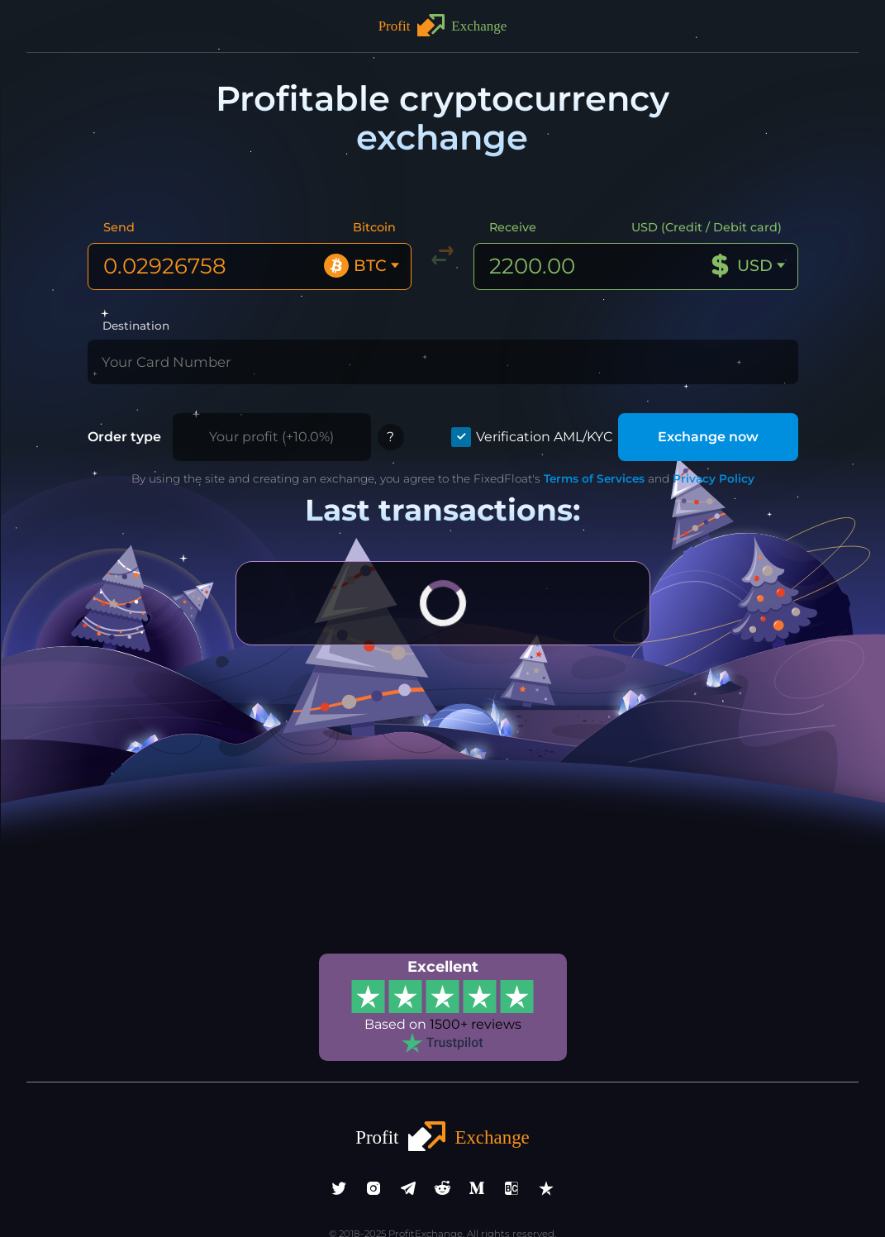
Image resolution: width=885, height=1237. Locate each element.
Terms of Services (576, 440)
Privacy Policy (687, 440)
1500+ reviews (473, 983)
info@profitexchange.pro (443, 1202)
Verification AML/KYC (558, 399)
